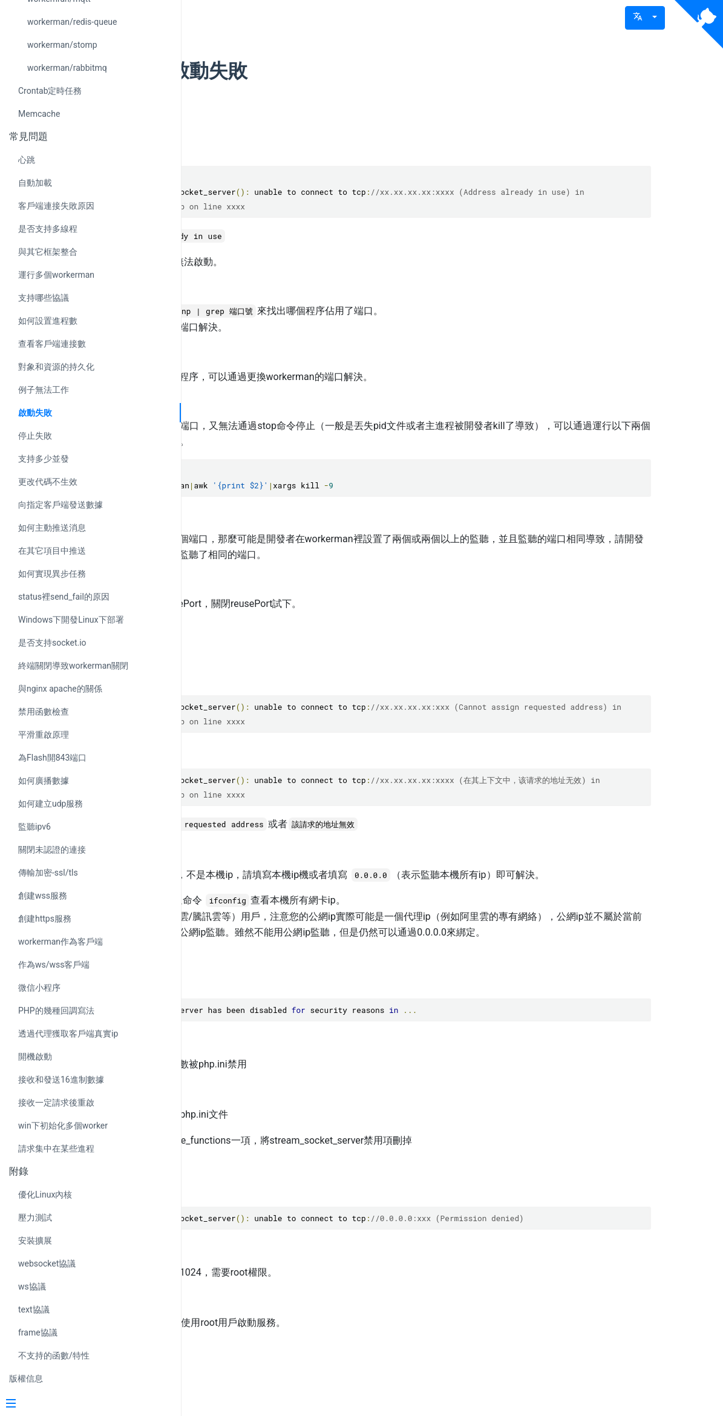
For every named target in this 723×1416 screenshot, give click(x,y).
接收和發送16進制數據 (61, 1079)
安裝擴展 (35, 1240)
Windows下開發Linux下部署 (71, 619)
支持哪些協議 (43, 298)
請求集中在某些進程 (56, 1148)
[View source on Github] (699, 24)
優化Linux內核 (45, 1194)
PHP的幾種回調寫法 (56, 1010)
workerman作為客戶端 (60, 941)
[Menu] (86, 1404)
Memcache (39, 114)
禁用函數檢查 (43, 711)
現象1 (258, 120)
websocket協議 (47, 1263)
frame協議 (37, 1332)
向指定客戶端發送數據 (60, 505)
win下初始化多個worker (63, 1125)
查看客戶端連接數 (52, 344)
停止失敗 (35, 436)
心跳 (26, 160)
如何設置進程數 (47, 321)
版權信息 (26, 1378)
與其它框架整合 (47, 252)
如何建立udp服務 (50, 803)
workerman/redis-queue (72, 22)
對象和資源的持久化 (56, 367)
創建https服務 (44, 918)
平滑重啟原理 (43, 734)
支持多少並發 (43, 459)
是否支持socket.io (52, 642)
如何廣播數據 (43, 780)
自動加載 (35, 183)
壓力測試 (35, 1217)
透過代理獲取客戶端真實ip (68, 1033)
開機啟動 (35, 1056)
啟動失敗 (35, 413)
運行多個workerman (56, 275)
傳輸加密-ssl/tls (48, 872)
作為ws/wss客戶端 (54, 964)
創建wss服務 (42, 895)
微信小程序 (39, 987)
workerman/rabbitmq (67, 68)
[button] (645, 18)
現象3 (258, 1008)
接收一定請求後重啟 (56, 1102)
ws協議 (32, 1286)
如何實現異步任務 (52, 574)
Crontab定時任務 (50, 91)
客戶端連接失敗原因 (56, 206)
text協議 (34, 1309)
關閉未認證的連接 (52, 849)
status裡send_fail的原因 (64, 596)
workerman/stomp (62, 45)
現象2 (258, 650)
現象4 (258, 1217)
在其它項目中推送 (52, 551)
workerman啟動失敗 (323, 70)
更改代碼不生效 (47, 482)
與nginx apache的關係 (60, 688)
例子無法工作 (43, 390)
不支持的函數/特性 (54, 1355)
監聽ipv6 (34, 826)
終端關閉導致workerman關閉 (73, 665)
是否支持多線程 (47, 229)
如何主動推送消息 (52, 528)
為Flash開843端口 (52, 757)
